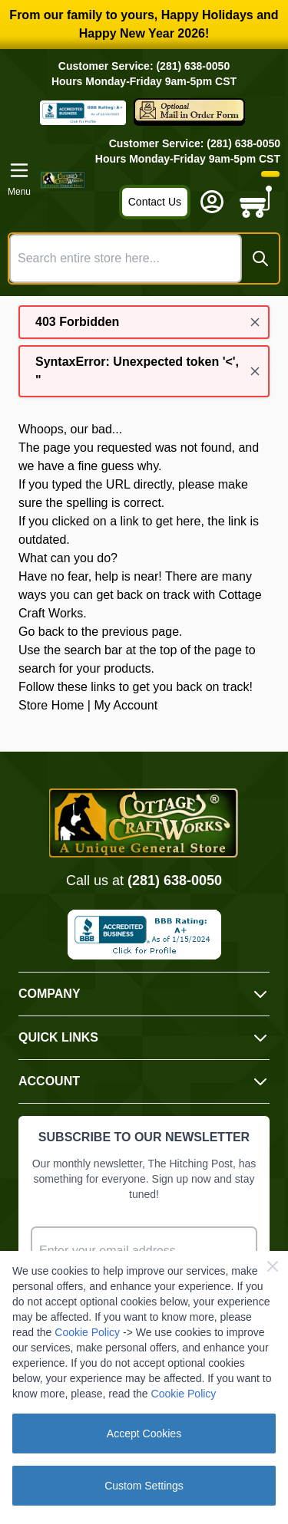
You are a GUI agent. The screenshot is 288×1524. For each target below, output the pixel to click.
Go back (41, 631)
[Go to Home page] (63, 180)
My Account (125, 705)
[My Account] (212, 201)
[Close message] (255, 322)
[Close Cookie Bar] (272, 1266)
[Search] (260, 258)
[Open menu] (19, 179)
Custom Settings (144, 1486)
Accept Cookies (144, 1433)
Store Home (51, 705)
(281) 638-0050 (174, 880)
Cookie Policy (87, 1332)
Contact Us (154, 202)
